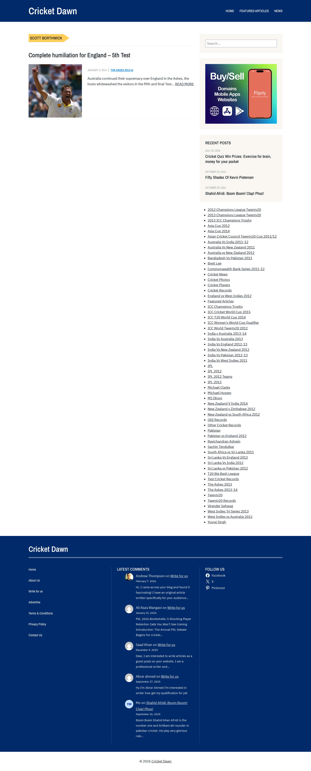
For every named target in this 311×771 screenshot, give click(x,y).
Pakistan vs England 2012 (227, 436)
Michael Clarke (219, 387)
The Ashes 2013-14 (122, 70)
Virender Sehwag (220, 506)
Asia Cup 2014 (219, 231)
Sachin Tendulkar (221, 447)
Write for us (179, 576)
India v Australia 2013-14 (227, 333)
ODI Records (217, 420)
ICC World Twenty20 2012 (228, 328)
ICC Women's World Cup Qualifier (233, 322)
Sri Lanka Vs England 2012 (228, 457)
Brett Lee (214, 263)
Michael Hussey (219, 393)
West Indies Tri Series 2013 (228, 511)
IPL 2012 (215, 371)
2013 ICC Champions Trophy (229, 220)
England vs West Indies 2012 (229, 296)
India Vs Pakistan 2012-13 (228, 355)
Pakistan (214, 430)
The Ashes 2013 (220, 484)
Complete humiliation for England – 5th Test (79, 55)
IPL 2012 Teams (220, 376)
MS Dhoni (215, 398)
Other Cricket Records (224, 425)
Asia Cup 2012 (219, 226)
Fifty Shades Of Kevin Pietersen (229, 177)
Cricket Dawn (53, 10)
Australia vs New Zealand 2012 (231, 253)
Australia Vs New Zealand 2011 (231, 247)
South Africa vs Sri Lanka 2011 (231, 452)
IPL (210, 366)
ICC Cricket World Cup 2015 (229, 312)
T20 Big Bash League (223, 474)
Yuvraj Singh (217, 522)
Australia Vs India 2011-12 (228, 242)
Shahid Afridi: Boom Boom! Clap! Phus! (234, 193)
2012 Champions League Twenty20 (234, 210)
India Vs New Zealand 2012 (228, 349)
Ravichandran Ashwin (224, 441)
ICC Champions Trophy (225, 306)
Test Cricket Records (223, 479)
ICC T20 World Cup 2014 (227, 317)
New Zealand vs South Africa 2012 (234, 414)
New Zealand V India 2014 (228, 403)
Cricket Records (220, 290)
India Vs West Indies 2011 (227, 360)
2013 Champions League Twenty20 (234, 215)
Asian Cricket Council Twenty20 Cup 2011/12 (242, 236)
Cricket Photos (219, 279)
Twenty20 (215, 495)
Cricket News (217, 274)
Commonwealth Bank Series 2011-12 (236, 269)
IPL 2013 (215, 382)
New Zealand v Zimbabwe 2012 (231, 409)
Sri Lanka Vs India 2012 (225, 463)
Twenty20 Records (222, 500)
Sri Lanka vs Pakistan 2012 (228, 468)
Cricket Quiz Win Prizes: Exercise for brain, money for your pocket (238, 159)
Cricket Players (219, 285)
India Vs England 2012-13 (227, 344)
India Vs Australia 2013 (225, 339)
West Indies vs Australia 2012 (230, 517)
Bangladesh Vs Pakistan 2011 (230, 258)
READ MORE (184, 84)
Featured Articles (221, 301)
